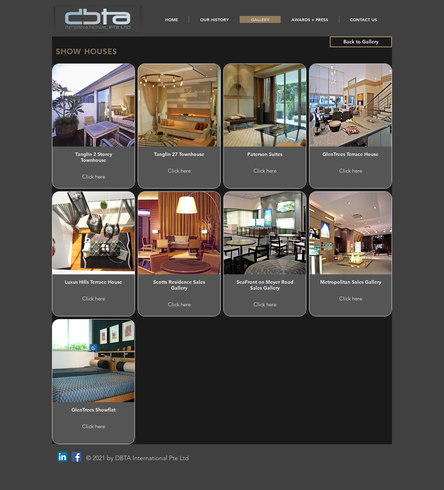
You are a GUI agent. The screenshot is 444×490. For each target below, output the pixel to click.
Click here (93, 176)
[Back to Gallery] (361, 41)
